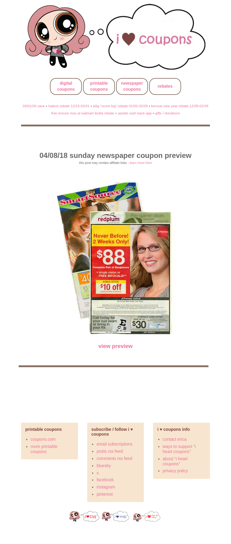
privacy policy (175, 470)
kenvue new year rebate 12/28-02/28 (179, 106)
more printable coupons (44, 449)
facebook (105, 479)
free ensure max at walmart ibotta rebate (82, 113)
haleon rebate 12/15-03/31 (69, 106)
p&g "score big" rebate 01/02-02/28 (120, 106)
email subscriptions (114, 444)
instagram (106, 487)
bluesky (104, 465)
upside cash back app (135, 113)
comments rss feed (114, 458)
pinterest (105, 494)
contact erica (174, 439)
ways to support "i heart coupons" (179, 449)
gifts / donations (167, 113)
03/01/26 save (34, 106)
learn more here (141, 163)
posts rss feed (110, 451)
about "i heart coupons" (175, 461)
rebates (165, 86)
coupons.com (43, 439)
